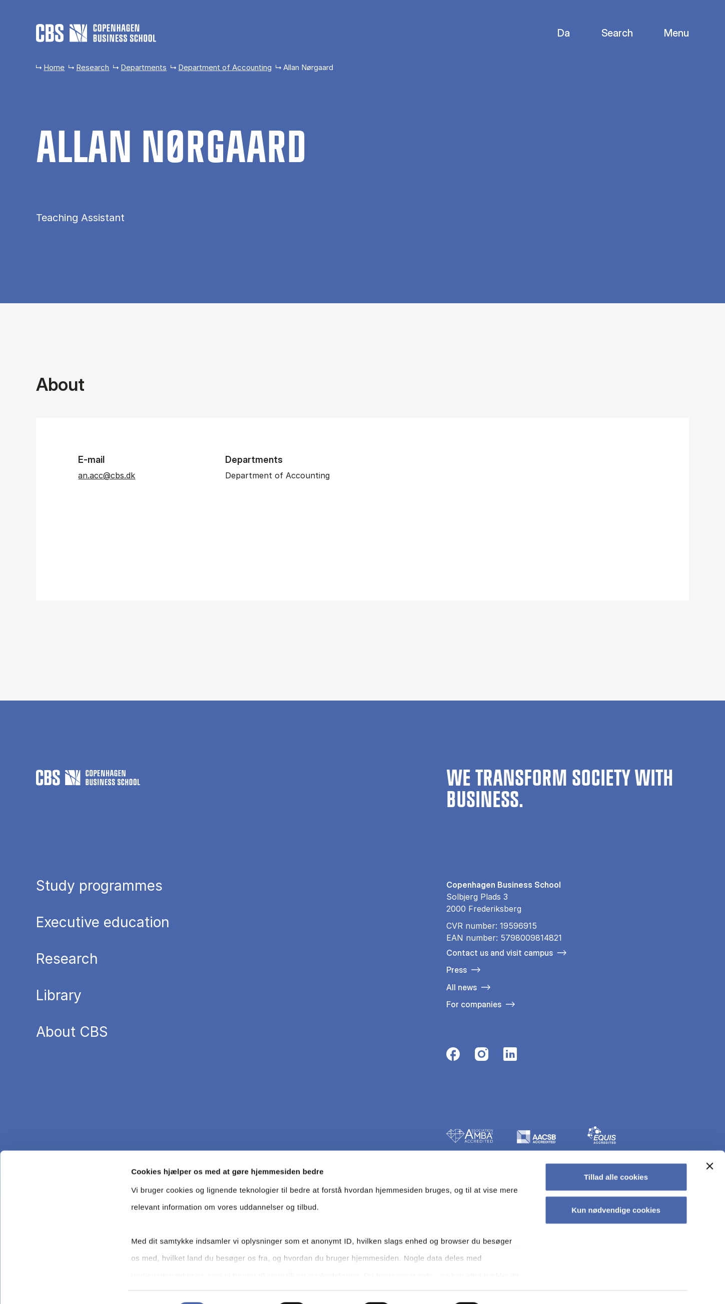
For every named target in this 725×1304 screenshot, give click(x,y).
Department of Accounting (225, 67)
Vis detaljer (520, 1284)
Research (92, 67)
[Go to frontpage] (96, 33)
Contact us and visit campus (499, 953)
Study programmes (99, 886)
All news (461, 987)
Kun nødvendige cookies (615, 1183)
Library (59, 995)
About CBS (72, 1032)
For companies (473, 1004)
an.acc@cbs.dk (106, 475)
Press (456, 970)
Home (54, 67)
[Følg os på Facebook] (453, 1056)
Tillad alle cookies (616, 1151)
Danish (555, 33)
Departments (144, 67)
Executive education (103, 922)
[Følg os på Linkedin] (510, 1056)
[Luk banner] (709, 1140)
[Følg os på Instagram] (481, 1056)
